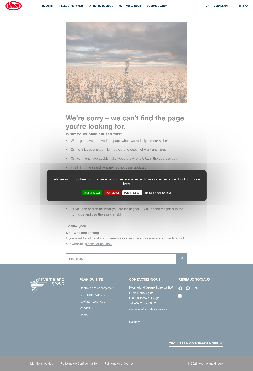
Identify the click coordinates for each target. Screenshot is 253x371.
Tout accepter (92, 192)
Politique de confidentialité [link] (157, 192)
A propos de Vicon (101, 5)
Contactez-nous (130, 5)
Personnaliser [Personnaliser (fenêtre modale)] (132, 192)
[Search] (207, 6)
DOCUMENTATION (157, 5)
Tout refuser (112, 192)
